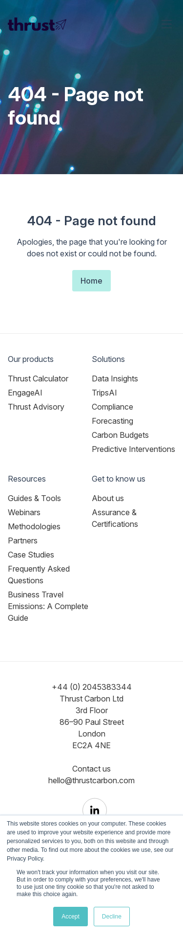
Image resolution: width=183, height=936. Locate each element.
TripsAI (104, 392)
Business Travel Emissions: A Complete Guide (48, 606)
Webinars (24, 512)
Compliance (112, 407)
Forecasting (112, 421)
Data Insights (115, 378)
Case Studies (31, 554)
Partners (23, 540)
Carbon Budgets (120, 435)
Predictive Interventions (133, 449)
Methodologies (34, 526)
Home (91, 281)
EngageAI (25, 392)
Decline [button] (112, 916)
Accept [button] (70, 916)
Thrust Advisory (36, 407)
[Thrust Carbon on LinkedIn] (94, 810)
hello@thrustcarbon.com (91, 780)
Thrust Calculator (38, 378)
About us (108, 498)
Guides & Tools (34, 498)
